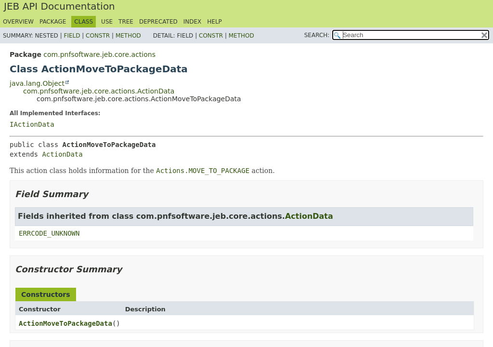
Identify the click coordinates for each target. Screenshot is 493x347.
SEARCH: (317, 35)
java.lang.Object (37, 83)
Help (214, 21)
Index (192, 21)
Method (128, 35)
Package (52, 21)
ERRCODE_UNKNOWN (49, 233)
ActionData (62, 154)
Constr (98, 35)
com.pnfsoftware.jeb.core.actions (99, 54)
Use (107, 21)
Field (72, 35)
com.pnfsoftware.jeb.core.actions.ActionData (98, 91)
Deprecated (158, 21)
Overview (18, 21)
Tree (125, 21)
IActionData (32, 124)
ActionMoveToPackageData (65, 323)
